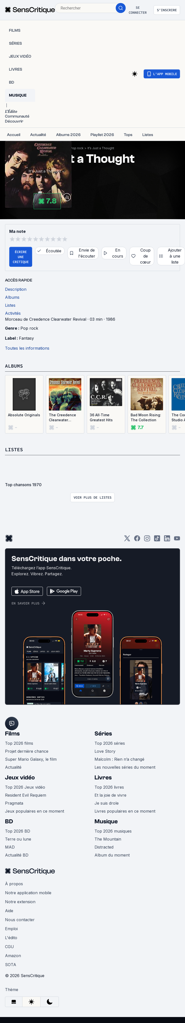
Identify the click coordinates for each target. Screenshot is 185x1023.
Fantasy (26, 338)
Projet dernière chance (26, 751)
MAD (10, 847)
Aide (9, 910)
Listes (14, 449)
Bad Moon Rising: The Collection (146, 417)
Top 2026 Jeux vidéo (25, 787)
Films (12, 733)
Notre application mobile (28, 892)
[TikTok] (157, 540)
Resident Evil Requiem (25, 795)
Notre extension (20, 901)
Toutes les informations (27, 348)
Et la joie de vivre (110, 795)
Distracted (103, 847)
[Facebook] (137, 540)
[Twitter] (127, 540)
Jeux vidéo (20, 777)
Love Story (104, 751)
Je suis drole (106, 803)
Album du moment (112, 855)
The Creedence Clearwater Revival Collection (64, 418)
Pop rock (77, 148)
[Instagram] (147, 540)
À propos (14, 883)
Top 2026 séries (109, 743)
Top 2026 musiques (113, 831)
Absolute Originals (24, 415)
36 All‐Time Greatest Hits (101, 417)
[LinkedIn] (167, 540)
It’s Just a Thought (101, 148)
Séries (103, 733)
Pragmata (14, 803)
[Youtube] (177, 540)
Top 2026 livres (109, 787)
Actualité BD (16, 855)
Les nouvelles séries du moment (124, 767)
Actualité (13, 767)
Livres (103, 777)
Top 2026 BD (17, 831)
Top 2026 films (19, 743)
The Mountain (107, 839)
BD (9, 821)
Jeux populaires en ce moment (34, 811)
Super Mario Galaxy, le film (31, 759)
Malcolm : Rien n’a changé (119, 759)
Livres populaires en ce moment (124, 811)
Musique (106, 821)
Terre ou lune (18, 839)
